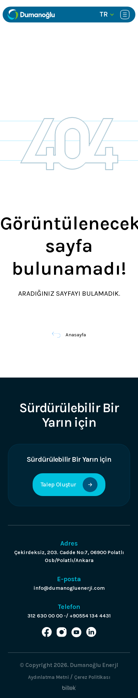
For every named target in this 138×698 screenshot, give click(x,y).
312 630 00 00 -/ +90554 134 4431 (69, 616)
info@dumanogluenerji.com (69, 588)
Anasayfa (69, 335)
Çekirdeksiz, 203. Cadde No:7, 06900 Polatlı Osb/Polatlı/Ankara (69, 556)
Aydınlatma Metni (48, 677)
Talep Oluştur (69, 484)
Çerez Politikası (92, 677)
